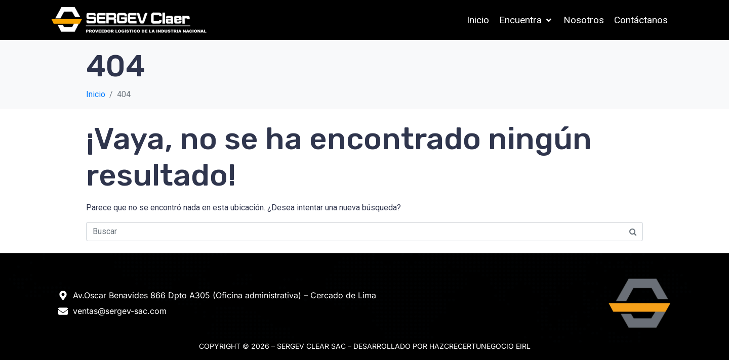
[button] (526, 20)
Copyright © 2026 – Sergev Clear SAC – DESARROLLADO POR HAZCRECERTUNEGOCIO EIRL (365, 346)
